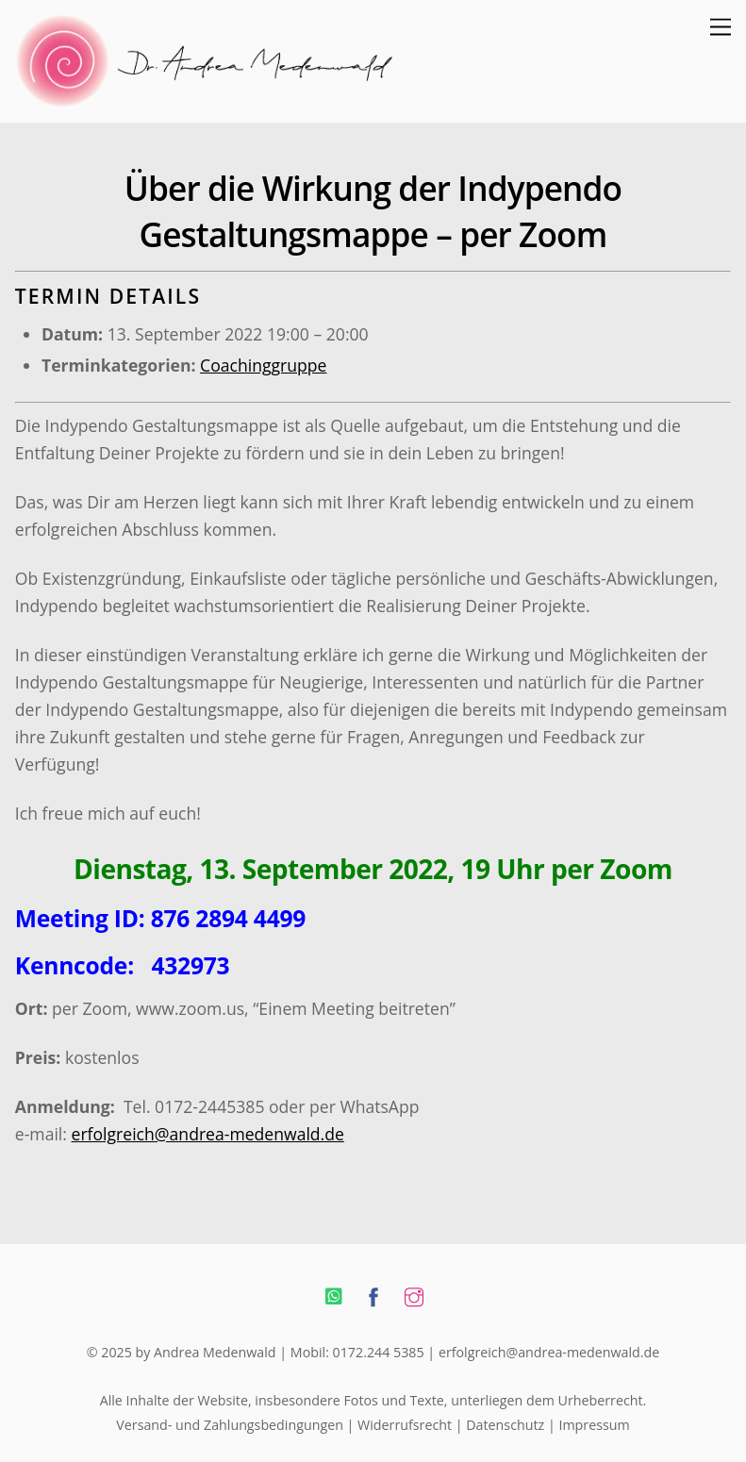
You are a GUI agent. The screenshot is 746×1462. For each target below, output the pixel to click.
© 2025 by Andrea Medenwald (181, 1352)
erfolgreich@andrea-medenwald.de (208, 1133)
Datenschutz (505, 1425)
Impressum (593, 1425)
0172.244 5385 (378, 1352)
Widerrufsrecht (404, 1425)
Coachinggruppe (263, 365)
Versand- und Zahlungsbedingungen (229, 1425)
